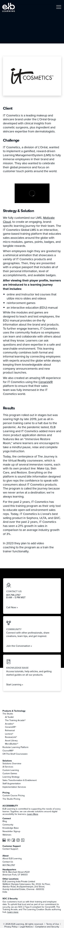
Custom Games (9, 773)
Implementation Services (14, 786)
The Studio (7, 713)
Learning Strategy (10, 776)
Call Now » (12, 607)
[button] (58, 7)
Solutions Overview (11, 763)
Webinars (6, 834)
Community (7, 824)
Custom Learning (10, 770)
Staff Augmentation (11, 783)
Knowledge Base (10, 827)
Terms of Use (52, 924)
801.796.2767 (8, 865)
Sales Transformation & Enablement (19, 780)
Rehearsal (10, 730)
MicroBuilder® (11, 743)
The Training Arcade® (15, 720)
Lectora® (9, 733)
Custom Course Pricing (13, 795)
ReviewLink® (11, 737)
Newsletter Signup (11, 831)
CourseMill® (8, 750)
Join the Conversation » (19, 645)
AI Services (7, 766)
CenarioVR (45, 382)
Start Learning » (14, 684)
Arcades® (9, 723)
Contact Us (7, 861)
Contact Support (10, 848)
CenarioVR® (10, 727)
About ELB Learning (12, 858)
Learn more (12, 912)
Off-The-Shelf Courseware (15, 753)
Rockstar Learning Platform (15, 747)
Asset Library (11, 740)
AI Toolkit (9, 717)
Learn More (32, 814)
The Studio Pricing (11, 798)
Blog (4, 821)
